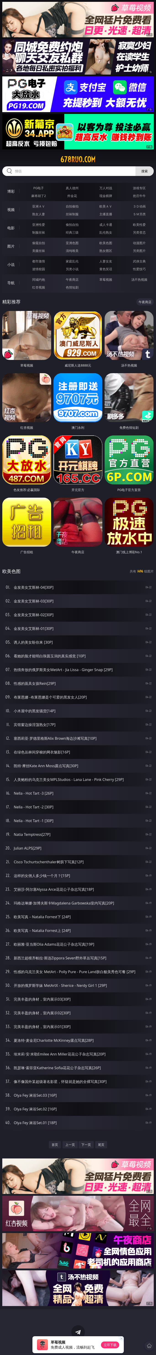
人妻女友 (105, 261)
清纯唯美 (72, 250)
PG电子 (38, 188)
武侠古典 (139, 261)
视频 (11, 209)
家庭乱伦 (72, 261)
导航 (11, 282)
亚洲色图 (72, 243)
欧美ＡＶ (105, 206)
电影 (11, 227)
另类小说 (72, 269)
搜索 (144, 171)
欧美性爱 (139, 224)
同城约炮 (38, 279)
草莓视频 (105, 279)
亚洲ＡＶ (38, 206)
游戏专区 (139, 188)
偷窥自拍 (38, 243)
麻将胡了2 (38, 196)
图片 (11, 246)
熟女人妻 (38, 214)
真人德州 (72, 188)
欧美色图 (105, 243)
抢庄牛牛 (139, 196)
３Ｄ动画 (139, 206)
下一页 (86, 1144)
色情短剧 (72, 287)
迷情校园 (38, 269)
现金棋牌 (105, 196)
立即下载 (110, 1345)
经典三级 (72, 232)
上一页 (70, 1144)
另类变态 (139, 232)
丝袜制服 (72, 214)
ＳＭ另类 (139, 214)
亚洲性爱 (38, 224)
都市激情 (38, 261)
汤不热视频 (139, 279)
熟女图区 (105, 250)
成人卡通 (105, 224)
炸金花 (72, 196)
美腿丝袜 (38, 250)
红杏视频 (38, 287)
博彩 (11, 191)
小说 (11, 264)
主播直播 (105, 214)
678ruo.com (77, 159)
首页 (55, 1144)
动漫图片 (139, 243)
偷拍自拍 (72, 224)
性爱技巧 (139, 269)
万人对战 (105, 188)
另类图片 (139, 250)
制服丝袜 (38, 232)
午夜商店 (72, 279)
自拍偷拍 (72, 206)
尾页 (101, 1144)
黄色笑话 (105, 269)
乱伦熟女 (105, 232)
